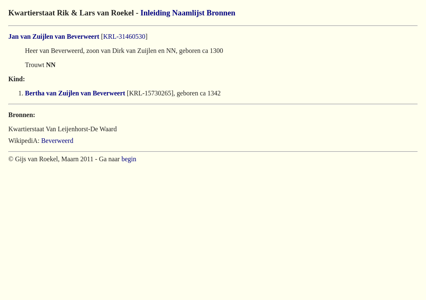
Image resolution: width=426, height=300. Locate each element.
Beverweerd (57, 140)
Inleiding (155, 12)
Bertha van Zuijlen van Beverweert (75, 93)
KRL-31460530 (124, 36)
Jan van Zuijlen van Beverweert (53, 36)
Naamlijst (188, 12)
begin (128, 158)
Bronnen (220, 12)
